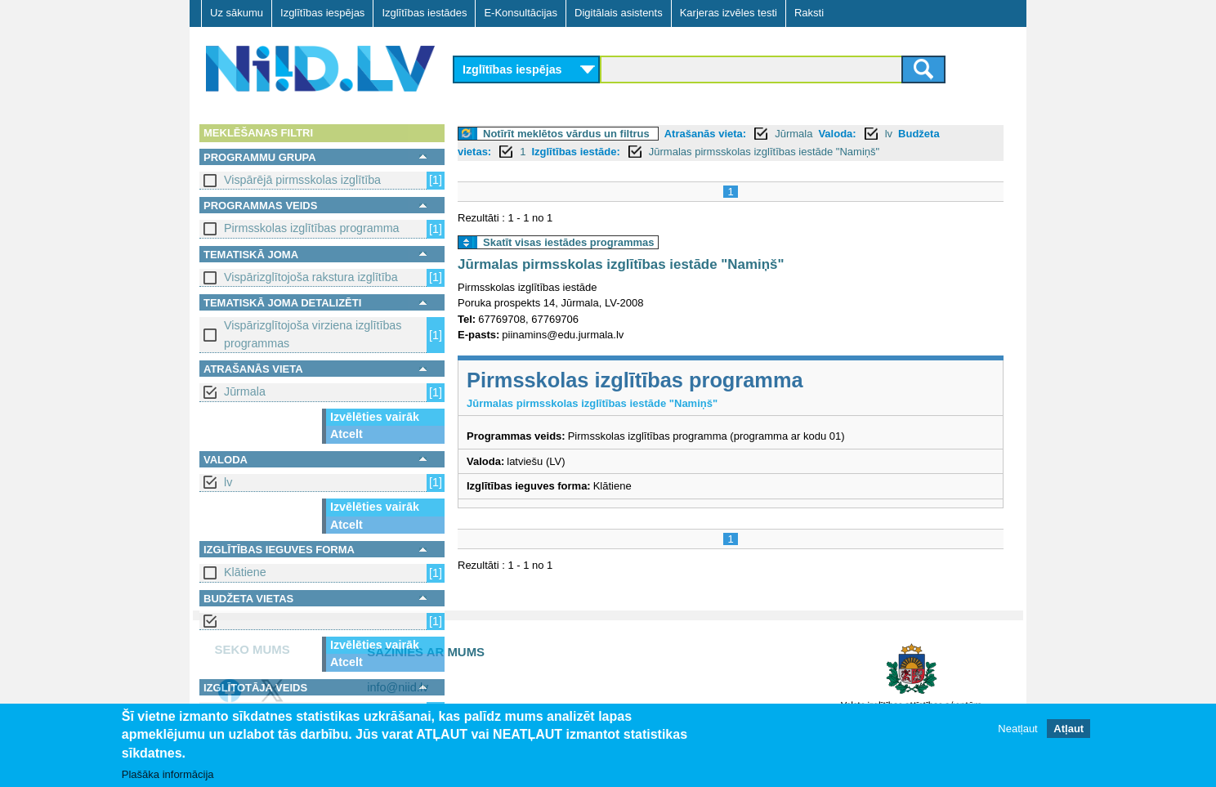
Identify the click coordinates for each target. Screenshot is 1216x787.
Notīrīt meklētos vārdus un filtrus (566, 133)
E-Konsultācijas (520, 13)
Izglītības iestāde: (575, 151)
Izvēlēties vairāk (374, 416)
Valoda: (837, 133)
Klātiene (245, 572)
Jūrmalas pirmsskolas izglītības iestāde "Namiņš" (764, 151)
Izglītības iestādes (424, 13)
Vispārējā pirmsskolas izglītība (302, 179)
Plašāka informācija (168, 775)
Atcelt (346, 433)
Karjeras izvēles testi (728, 13)
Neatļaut (1017, 729)
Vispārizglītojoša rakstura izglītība (311, 277)
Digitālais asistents (618, 13)
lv (228, 482)
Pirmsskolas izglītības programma (312, 228)
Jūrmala (245, 391)
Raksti (809, 13)
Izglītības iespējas (322, 13)
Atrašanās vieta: (705, 133)
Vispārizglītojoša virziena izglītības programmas (312, 334)
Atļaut (1068, 729)
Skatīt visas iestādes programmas (569, 242)
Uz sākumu (236, 13)
